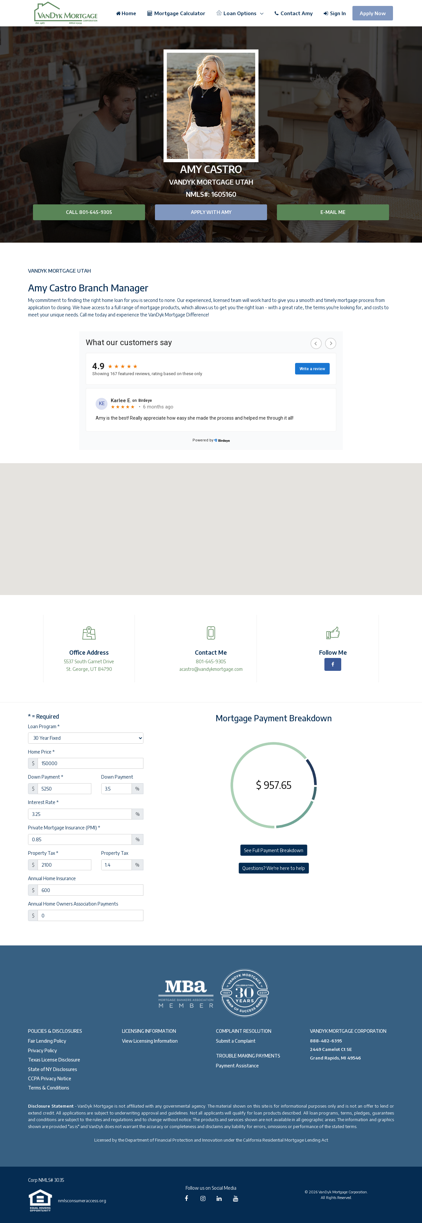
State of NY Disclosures (52, 1069)
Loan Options (237, 13)
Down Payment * (45, 777)
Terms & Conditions (48, 1087)
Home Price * (41, 752)
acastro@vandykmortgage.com (211, 669)
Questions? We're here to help (273, 868)
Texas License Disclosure (54, 1059)
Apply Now (373, 13)
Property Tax (114, 853)
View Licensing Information (150, 1041)
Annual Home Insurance (52, 878)
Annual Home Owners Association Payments (73, 904)
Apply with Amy (211, 212)
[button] (211, 523)
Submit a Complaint (236, 1041)
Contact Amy (294, 13)
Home (126, 13)
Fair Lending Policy (47, 1041)
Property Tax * (43, 853)
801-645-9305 (211, 661)
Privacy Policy (42, 1050)
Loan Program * (44, 726)
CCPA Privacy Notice (49, 1078)
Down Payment (117, 777)
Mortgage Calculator (176, 13)
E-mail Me (333, 212)
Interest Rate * (43, 802)
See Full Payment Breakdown (273, 850)
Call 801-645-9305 (89, 212)
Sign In (335, 13)
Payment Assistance (237, 1065)
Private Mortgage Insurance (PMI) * (64, 827)
